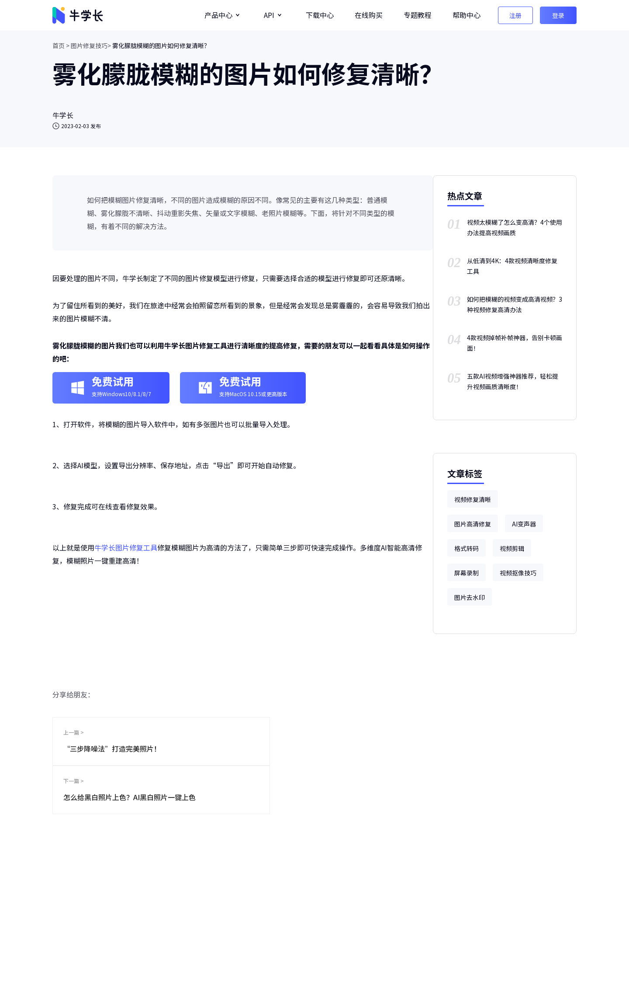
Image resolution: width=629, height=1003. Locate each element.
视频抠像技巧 (518, 572)
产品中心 (218, 15)
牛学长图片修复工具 (125, 547)
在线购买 (369, 15)
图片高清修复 (472, 523)
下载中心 (320, 15)
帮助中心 (466, 15)
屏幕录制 (466, 572)
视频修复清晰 (472, 499)
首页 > (60, 45)
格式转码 (466, 548)
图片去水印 (469, 597)
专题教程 (418, 15)
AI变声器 (524, 523)
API (269, 15)
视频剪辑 (512, 548)
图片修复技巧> (91, 45)
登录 (558, 15)
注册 (515, 15)
